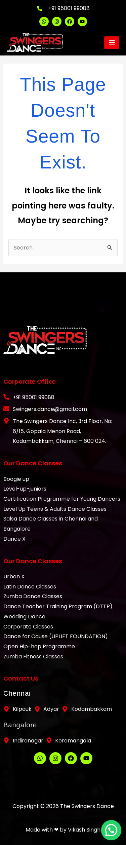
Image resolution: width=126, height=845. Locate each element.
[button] (113, 834)
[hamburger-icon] (111, 42)
